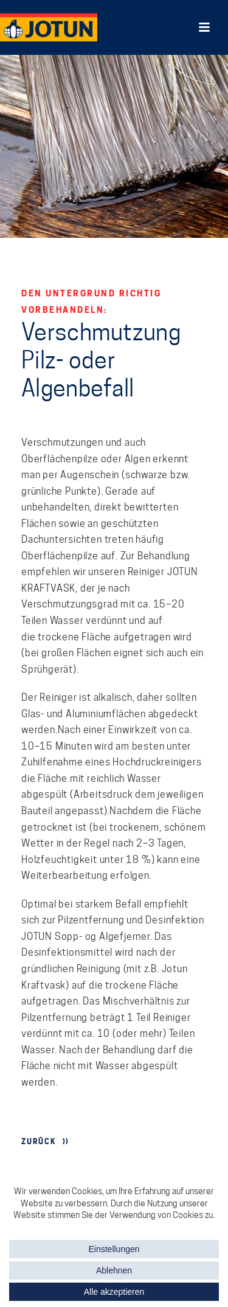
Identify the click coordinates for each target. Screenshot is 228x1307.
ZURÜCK (39, 1141)
